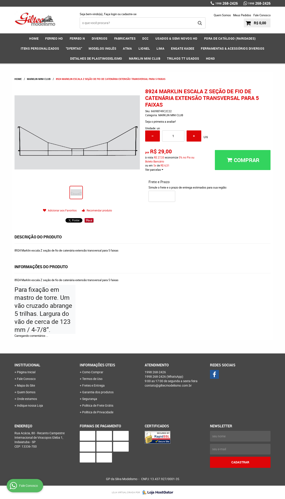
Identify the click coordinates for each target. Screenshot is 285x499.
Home (34, 38)
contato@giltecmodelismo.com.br (168, 385)
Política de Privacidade (97, 412)
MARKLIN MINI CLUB (145, 58)
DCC (145, 38)
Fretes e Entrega (93, 385)
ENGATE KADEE (182, 48)
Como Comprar (92, 372)
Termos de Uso (92, 379)
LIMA (160, 48)
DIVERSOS (100, 38)
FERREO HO (54, 38)
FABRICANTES (125, 38)
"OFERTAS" (74, 48)
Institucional (27, 365)
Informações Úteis (97, 365)
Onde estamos (27, 399)
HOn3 (210, 58)
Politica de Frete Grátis (97, 405)
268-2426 (226, 3)
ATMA (127, 48)
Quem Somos (222, 15)
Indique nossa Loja (30, 405)
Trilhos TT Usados (183, 58)
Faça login (110, 14)
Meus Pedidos (242, 15)
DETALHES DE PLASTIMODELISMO (96, 58)
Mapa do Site (26, 385)
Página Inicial (26, 372)
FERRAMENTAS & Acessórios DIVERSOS (233, 48)
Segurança (89, 399)
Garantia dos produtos (98, 392)
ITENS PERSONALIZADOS (40, 48)
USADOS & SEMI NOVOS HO (176, 38)
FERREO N (77, 38)
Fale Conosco (262, 15)
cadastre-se (128, 14)
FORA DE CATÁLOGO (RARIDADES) (230, 38)
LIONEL (144, 48)
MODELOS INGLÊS (102, 48)
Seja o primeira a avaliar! (160, 122)
